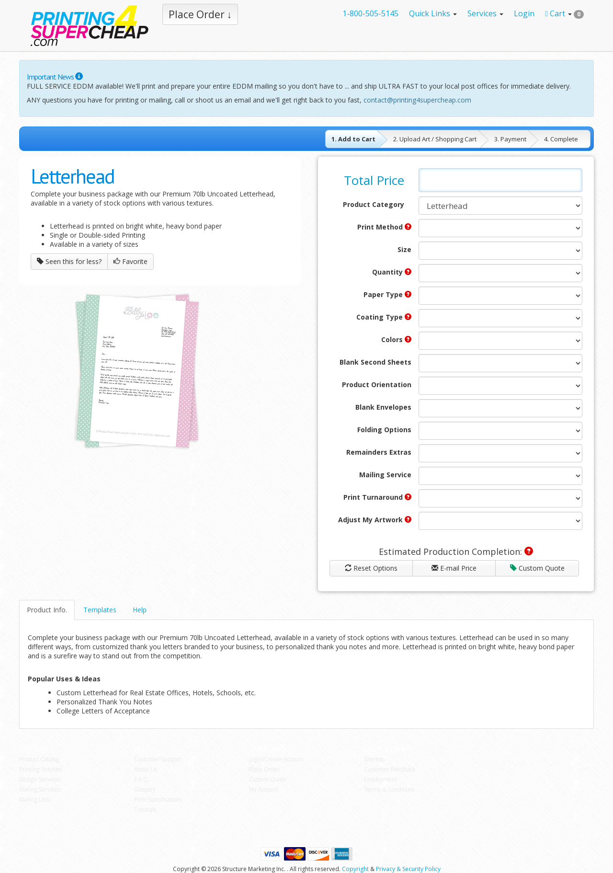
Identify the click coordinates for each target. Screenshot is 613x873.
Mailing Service (385, 474)
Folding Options (384, 429)
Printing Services (40, 769)
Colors (396, 339)
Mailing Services (39, 789)
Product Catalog (39, 759)
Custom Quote (537, 568)
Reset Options (371, 568)
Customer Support (158, 759)
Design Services (39, 779)
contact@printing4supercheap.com (417, 99)
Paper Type (387, 294)
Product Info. (47, 609)
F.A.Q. (141, 779)
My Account (263, 789)
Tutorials (145, 809)
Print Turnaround (377, 497)
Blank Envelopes (383, 407)
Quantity (391, 271)
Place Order (264, 769)
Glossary (145, 789)
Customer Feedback (389, 769)
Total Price (374, 180)
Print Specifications (158, 799)
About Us (145, 769)
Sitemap (375, 759)
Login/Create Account (276, 759)
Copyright (355, 869)
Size (404, 249)
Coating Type (383, 317)
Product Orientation (376, 384)
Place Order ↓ (200, 14)
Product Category (373, 204)
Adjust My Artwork (374, 519)
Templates (99, 609)
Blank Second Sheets (375, 362)
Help (140, 609)
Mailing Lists (34, 799)
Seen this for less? (69, 261)
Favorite (131, 261)
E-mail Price (454, 568)
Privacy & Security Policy (408, 869)
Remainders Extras (378, 452)
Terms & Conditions (389, 789)
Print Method (384, 226)
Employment (380, 779)
